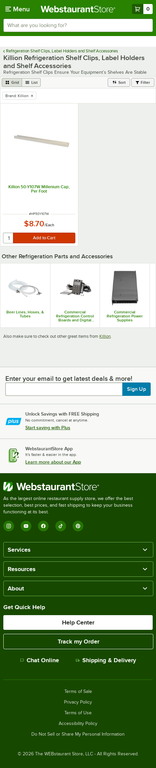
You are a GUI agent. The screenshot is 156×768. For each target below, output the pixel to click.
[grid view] (12, 82)
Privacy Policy (78, 702)
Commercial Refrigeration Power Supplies (125, 316)
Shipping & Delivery (106, 660)
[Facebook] (43, 526)
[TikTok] (60, 526)
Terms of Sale (78, 691)
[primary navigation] (17, 9)
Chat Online (39, 660)
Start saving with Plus (47, 427)
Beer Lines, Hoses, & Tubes (25, 314)
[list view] (31, 82)
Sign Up (136, 389)
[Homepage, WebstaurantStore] (78, 9)
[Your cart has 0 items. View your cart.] (142, 9)
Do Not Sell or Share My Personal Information (78, 734)
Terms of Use (78, 713)
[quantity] (8, 238)
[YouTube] (26, 526)
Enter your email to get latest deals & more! (68, 378)
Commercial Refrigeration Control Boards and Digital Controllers (75, 316)
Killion (105, 336)
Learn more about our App (53, 462)
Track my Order (78, 641)
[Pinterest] (78, 526)
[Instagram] (8, 526)
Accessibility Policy (78, 723)
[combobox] (78, 25)
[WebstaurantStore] (78, 486)
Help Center (78, 622)
